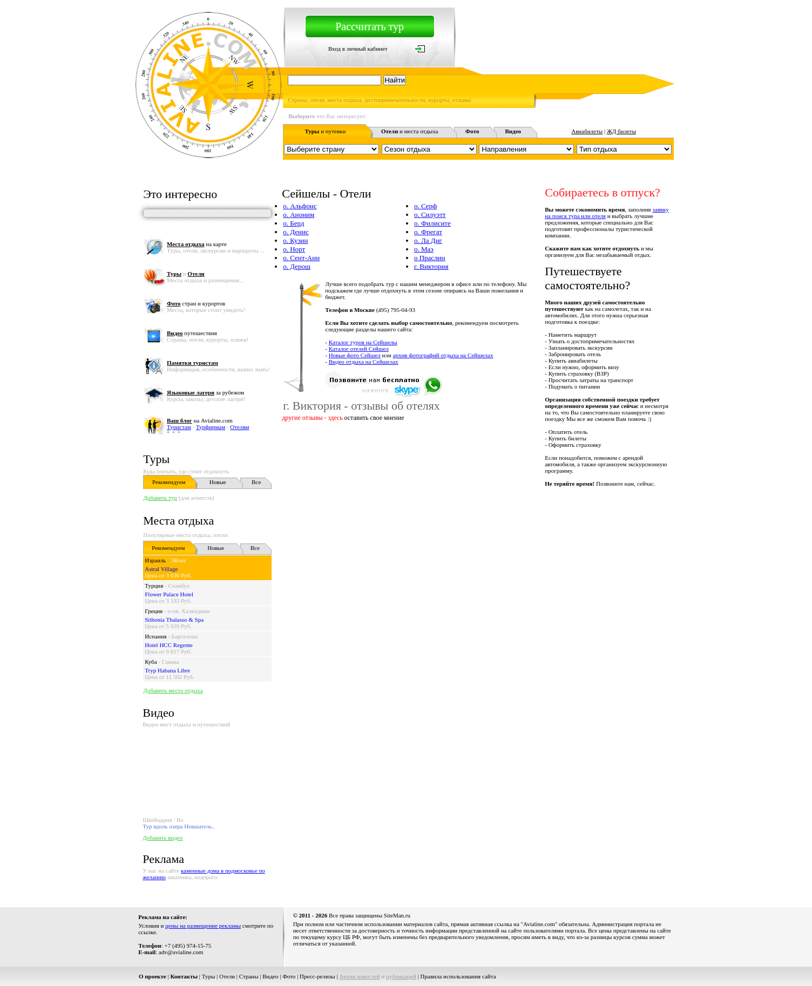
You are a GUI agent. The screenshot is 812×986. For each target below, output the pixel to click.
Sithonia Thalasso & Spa (174, 619)
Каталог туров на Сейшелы (363, 342)
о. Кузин (295, 240)
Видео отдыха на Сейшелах (363, 361)
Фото (288, 976)
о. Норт (294, 249)
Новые (217, 482)
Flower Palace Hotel (169, 594)
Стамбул (179, 585)
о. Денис (295, 232)
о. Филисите (432, 223)
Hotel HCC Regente (169, 645)
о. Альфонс (299, 206)
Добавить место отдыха (172, 690)
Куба (151, 661)
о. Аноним (298, 214)
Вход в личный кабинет (358, 48)
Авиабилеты (587, 131)
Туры (156, 459)
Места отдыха (178, 520)
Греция (154, 611)
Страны (249, 976)
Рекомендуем (168, 482)
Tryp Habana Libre (167, 670)
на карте (197, 244)
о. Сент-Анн (301, 258)
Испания (155, 636)
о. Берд (293, 223)
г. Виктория (431, 266)
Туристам (179, 427)
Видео (270, 976)
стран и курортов (196, 303)
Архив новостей (359, 976)
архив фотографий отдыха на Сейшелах (443, 355)
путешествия (192, 333)
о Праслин (429, 258)
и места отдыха (409, 131)
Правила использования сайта (458, 976)
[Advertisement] (477, 511)
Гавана (170, 661)
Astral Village (161, 569)
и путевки (325, 131)
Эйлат (178, 560)
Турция (154, 585)
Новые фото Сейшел (355, 355)
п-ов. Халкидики (188, 611)
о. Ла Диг (428, 240)
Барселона (185, 636)
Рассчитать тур (369, 26)
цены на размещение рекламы (203, 925)
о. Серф (425, 206)
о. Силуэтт (430, 214)
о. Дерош (296, 266)
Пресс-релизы (317, 976)
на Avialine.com (200, 420)
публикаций (401, 976)
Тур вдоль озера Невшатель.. (179, 826)
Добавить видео (162, 837)
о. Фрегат (428, 232)
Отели (227, 976)
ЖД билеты (621, 131)
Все (256, 482)
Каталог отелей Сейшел (359, 348)
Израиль (155, 560)
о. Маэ (424, 249)
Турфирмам (210, 427)
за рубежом (205, 392)
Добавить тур (160, 497)
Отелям (239, 427)
